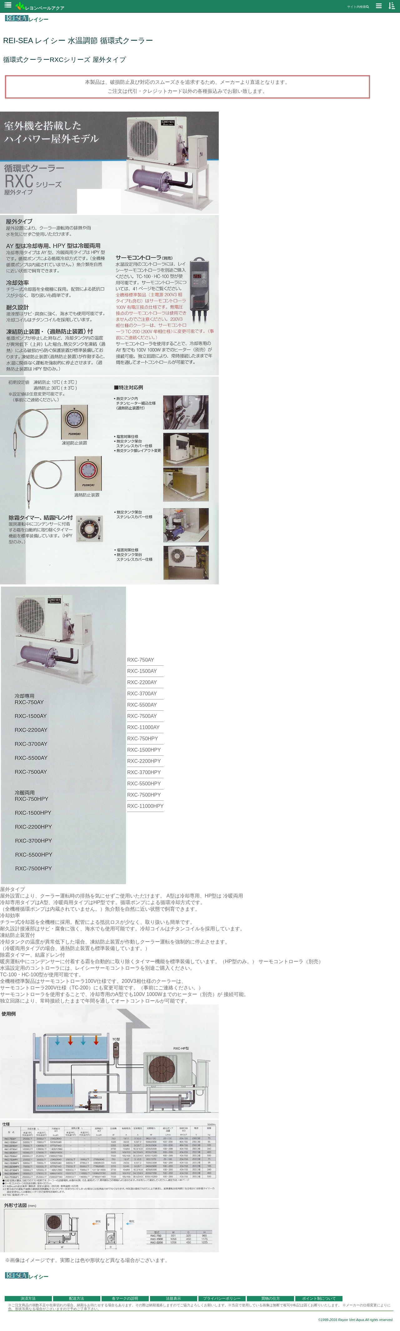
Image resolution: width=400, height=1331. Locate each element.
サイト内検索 (358, 6)
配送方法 (76, 1298)
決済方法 (28, 1298)
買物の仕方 (270, 1298)
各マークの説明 (125, 1298)
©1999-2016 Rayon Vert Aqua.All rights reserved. (355, 1320)
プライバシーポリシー (222, 1298)
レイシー (26, 19)
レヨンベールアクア (40, 8)
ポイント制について (319, 1298)
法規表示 (173, 1298)
